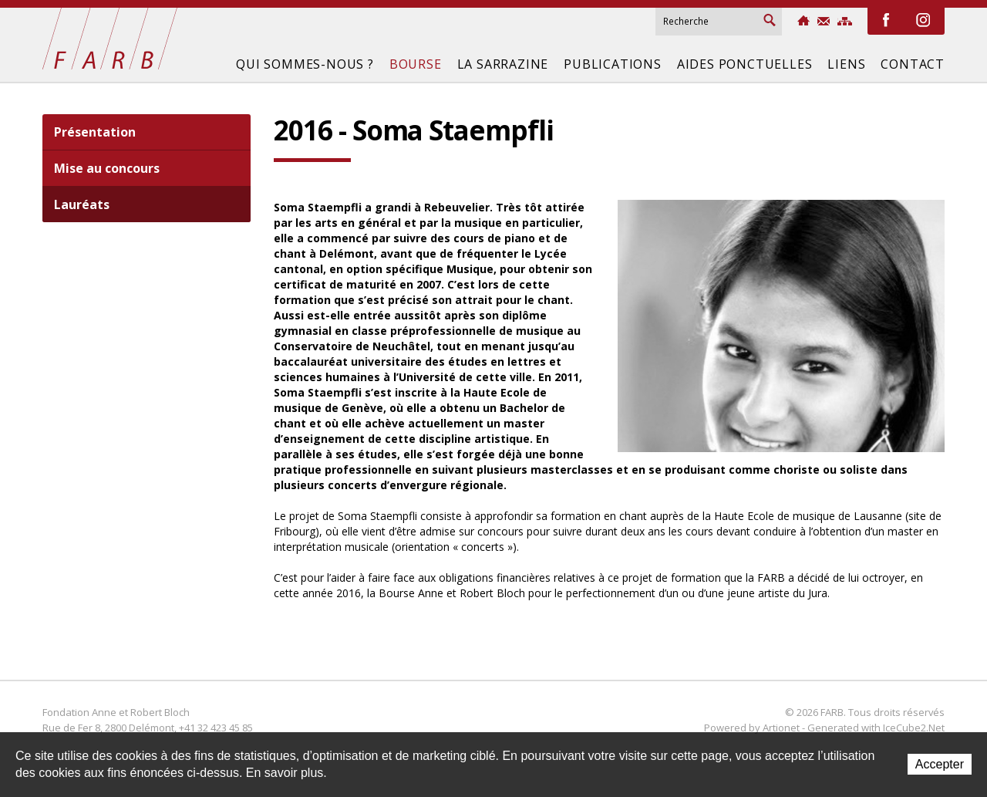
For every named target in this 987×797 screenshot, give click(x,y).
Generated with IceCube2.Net (876, 728)
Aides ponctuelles (745, 64)
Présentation (95, 131)
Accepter (939, 764)
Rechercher (769, 20)
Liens (846, 64)
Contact (823, 21)
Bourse (415, 64)
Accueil (803, 20)
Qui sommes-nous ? (305, 64)
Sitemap (844, 21)
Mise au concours (107, 168)
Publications (613, 64)
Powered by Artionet (752, 728)
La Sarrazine (503, 64)
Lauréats (81, 204)
